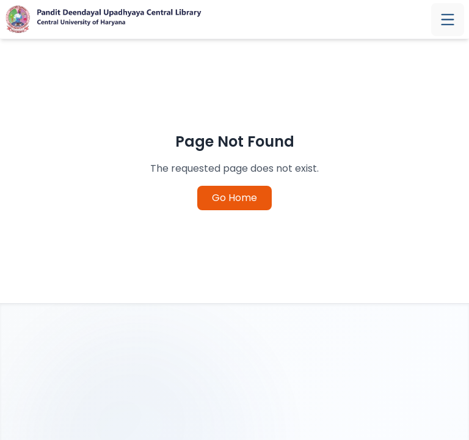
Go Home (234, 198)
